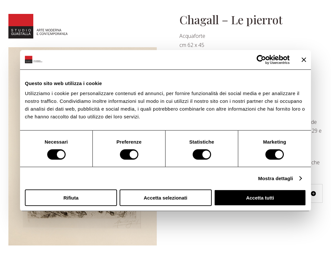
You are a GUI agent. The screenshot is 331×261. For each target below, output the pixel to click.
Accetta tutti (260, 198)
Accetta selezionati (165, 198)
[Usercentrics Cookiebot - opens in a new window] (261, 59)
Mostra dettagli (275, 178)
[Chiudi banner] (304, 59)
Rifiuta (71, 198)
